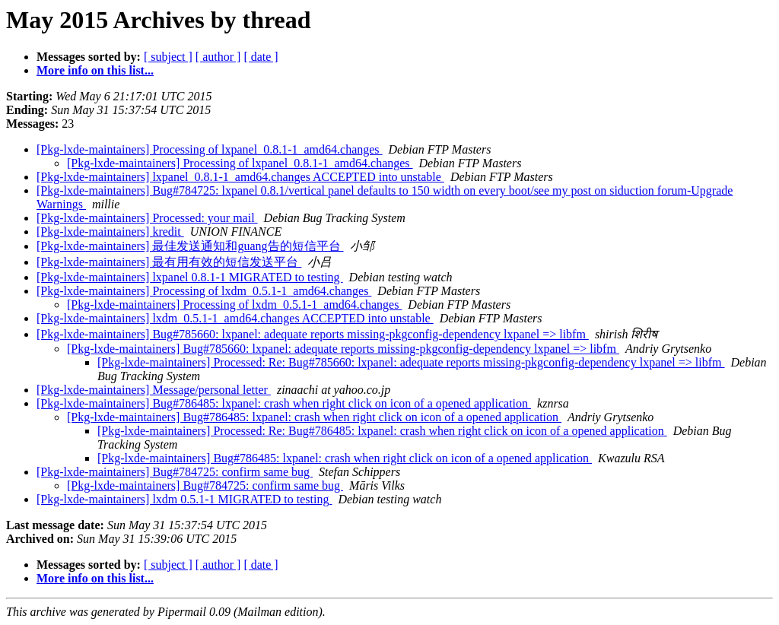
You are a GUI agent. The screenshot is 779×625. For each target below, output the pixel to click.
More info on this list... (95, 70)
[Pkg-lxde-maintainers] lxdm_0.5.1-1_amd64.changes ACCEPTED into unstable (235, 318)
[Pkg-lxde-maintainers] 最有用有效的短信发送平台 (169, 261)
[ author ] (218, 56)
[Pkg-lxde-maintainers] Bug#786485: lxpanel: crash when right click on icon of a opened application (284, 403)
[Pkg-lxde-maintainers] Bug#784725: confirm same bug (175, 471)
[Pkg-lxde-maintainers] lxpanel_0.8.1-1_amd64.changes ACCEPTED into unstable (240, 176)
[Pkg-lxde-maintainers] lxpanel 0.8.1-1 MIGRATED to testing (190, 277)
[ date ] (260, 56)
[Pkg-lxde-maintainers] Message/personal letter (154, 389)
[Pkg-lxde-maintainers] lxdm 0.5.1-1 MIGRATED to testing (184, 499)
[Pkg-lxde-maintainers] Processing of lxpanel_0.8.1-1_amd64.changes (210, 149)
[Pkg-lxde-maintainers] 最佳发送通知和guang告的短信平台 (190, 246)
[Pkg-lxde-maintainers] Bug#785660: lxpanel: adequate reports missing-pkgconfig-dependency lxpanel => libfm (313, 334)
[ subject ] (168, 56)
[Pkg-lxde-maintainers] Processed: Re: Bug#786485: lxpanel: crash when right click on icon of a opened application (382, 430)
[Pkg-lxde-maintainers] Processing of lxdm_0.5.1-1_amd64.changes (204, 290)
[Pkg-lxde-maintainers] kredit (110, 231)
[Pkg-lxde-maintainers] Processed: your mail (147, 217)
